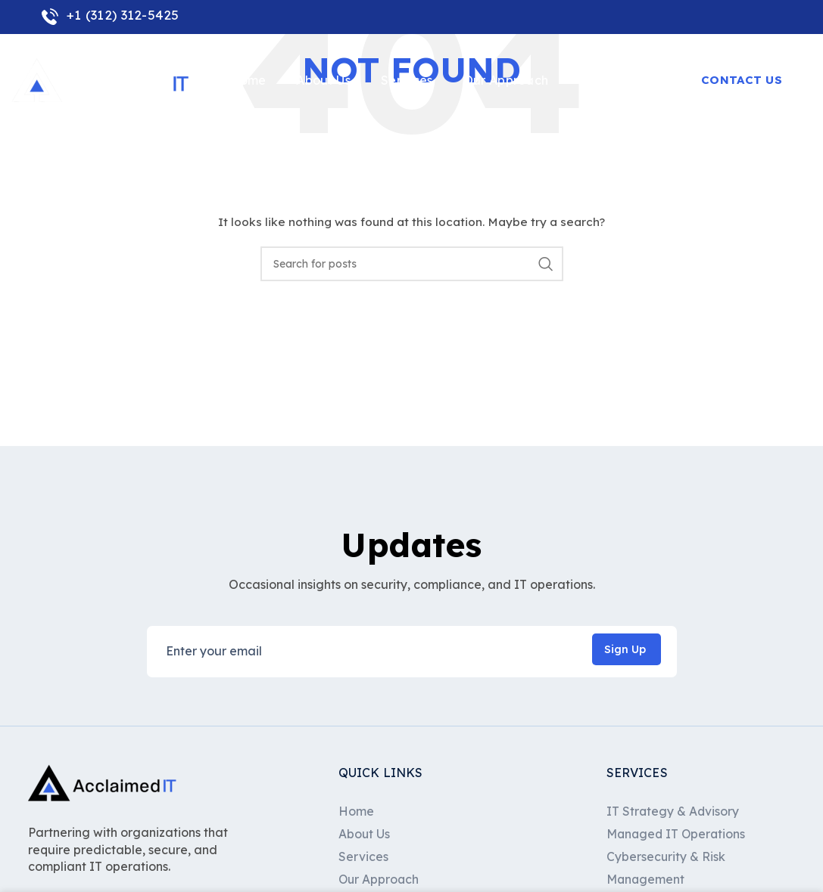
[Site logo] (102, 82)
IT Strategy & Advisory (673, 811)
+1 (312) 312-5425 (110, 15)
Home (356, 811)
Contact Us (741, 83)
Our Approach (379, 879)
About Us (364, 833)
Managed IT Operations (677, 833)
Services (363, 856)
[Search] (411, 263)
